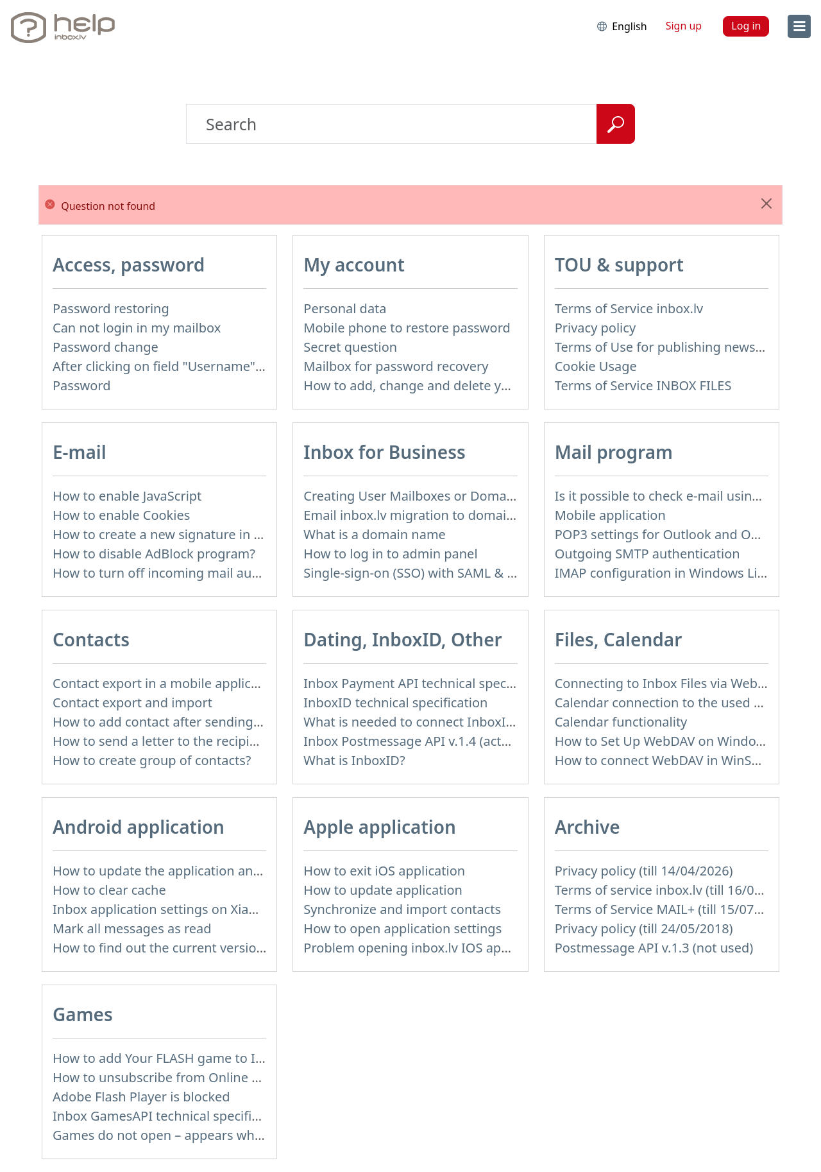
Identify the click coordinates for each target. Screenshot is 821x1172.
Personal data (344, 308)
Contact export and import (132, 702)
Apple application (379, 826)
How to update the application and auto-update (196, 870)
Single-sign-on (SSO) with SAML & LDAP (421, 573)
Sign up (684, 26)
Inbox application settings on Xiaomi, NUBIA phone (206, 909)
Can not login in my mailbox (137, 327)
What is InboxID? (354, 760)
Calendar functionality (621, 721)
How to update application (382, 890)
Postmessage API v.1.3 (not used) (654, 947)
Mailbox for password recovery (395, 366)
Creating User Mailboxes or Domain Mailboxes (442, 495)
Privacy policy (595, 327)
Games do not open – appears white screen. (184, 1135)
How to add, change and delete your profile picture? (459, 385)
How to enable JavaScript (127, 495)
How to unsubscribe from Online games (172, 1077)
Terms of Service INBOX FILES (643, 385)
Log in (746, 26)
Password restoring (111, 308)
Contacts (91, 639)
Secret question (350, 347)
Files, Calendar (618, 639)
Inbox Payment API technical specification (428, 683)
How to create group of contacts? (152, 760)
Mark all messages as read (132, 928)
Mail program (614, 452)
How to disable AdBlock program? (154, 553)
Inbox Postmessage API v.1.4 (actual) (413, 741)
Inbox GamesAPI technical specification (171, 1116)
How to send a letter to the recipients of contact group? (218, 741)
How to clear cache (109, 890)
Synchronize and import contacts (402, 909)
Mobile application (610, 515)
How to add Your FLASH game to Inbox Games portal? (214, 1058)
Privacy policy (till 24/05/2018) (644, 928)
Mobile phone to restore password (407, 327)
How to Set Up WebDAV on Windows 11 (672, 741)
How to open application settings (402, 928)
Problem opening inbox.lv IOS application (427, 947)
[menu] (799, 26)
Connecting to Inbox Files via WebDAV (668, 683)
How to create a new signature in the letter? (184, 534)
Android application (138, 826)
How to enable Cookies (121, 515)
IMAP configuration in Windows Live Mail (677, 573)
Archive (587, 826)
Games (83, 1014)
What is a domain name (374, 534)
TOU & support (619, 264)
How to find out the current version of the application (213, 947)
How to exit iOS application (384, 870)
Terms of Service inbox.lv (629, 308)
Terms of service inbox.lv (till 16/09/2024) (677, 890)
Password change (105, 347)
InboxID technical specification (395, 702)
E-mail (79, 452)
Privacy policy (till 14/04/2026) (644, 870)
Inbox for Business (384, 452)
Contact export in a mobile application (167, 683)
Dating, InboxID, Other (402, 639)
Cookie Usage (596, 366)
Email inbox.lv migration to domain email (426, 515)
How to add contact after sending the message (193, 721)
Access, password (129, 264)
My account (354, 264)
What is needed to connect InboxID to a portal (441, 721)
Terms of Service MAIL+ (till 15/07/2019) (673, 909)
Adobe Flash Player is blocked (141, 1096)
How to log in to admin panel (390, 553)
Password (81, 385)
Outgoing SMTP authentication (647, 553)
